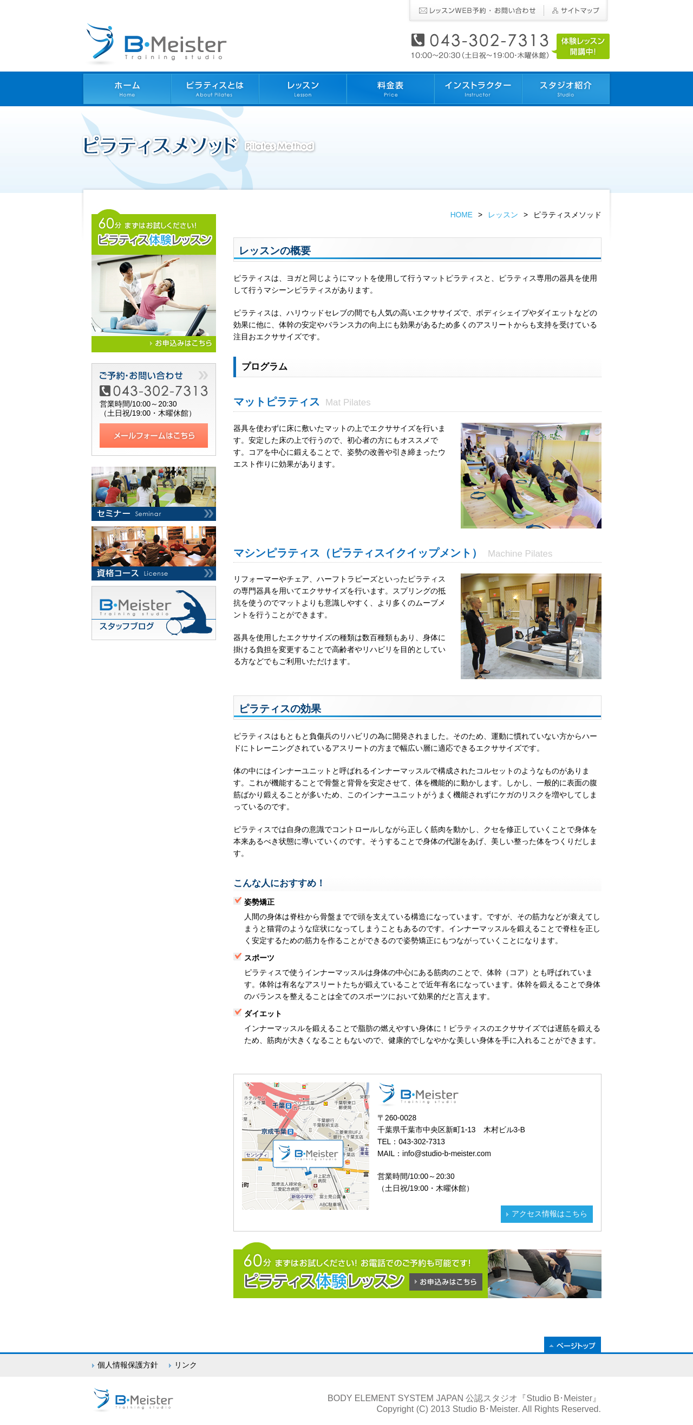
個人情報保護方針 (127, 1365)
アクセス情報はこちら (549, 1214)
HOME (461, 215)
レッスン (503, 215)
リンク (185, 1365)
